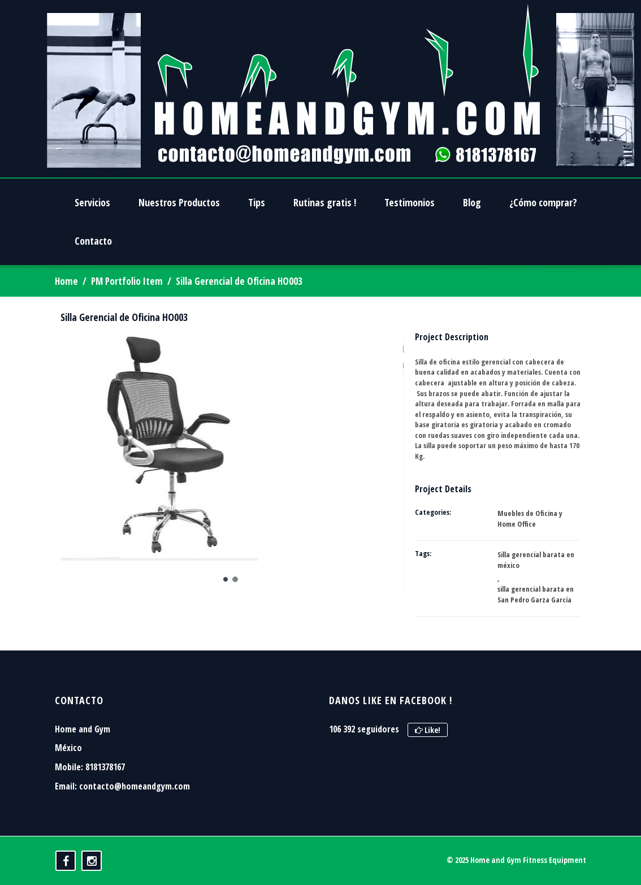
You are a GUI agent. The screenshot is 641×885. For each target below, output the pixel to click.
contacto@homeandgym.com (134, 786)
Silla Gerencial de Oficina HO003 (124, 317)
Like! (427, 730)
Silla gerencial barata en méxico (535, 559)
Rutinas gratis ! (324, 202)
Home (66, 281)
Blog (472, 202)
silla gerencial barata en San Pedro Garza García (535, 594)
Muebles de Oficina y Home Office (529, 518)
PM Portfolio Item (127, 281)
